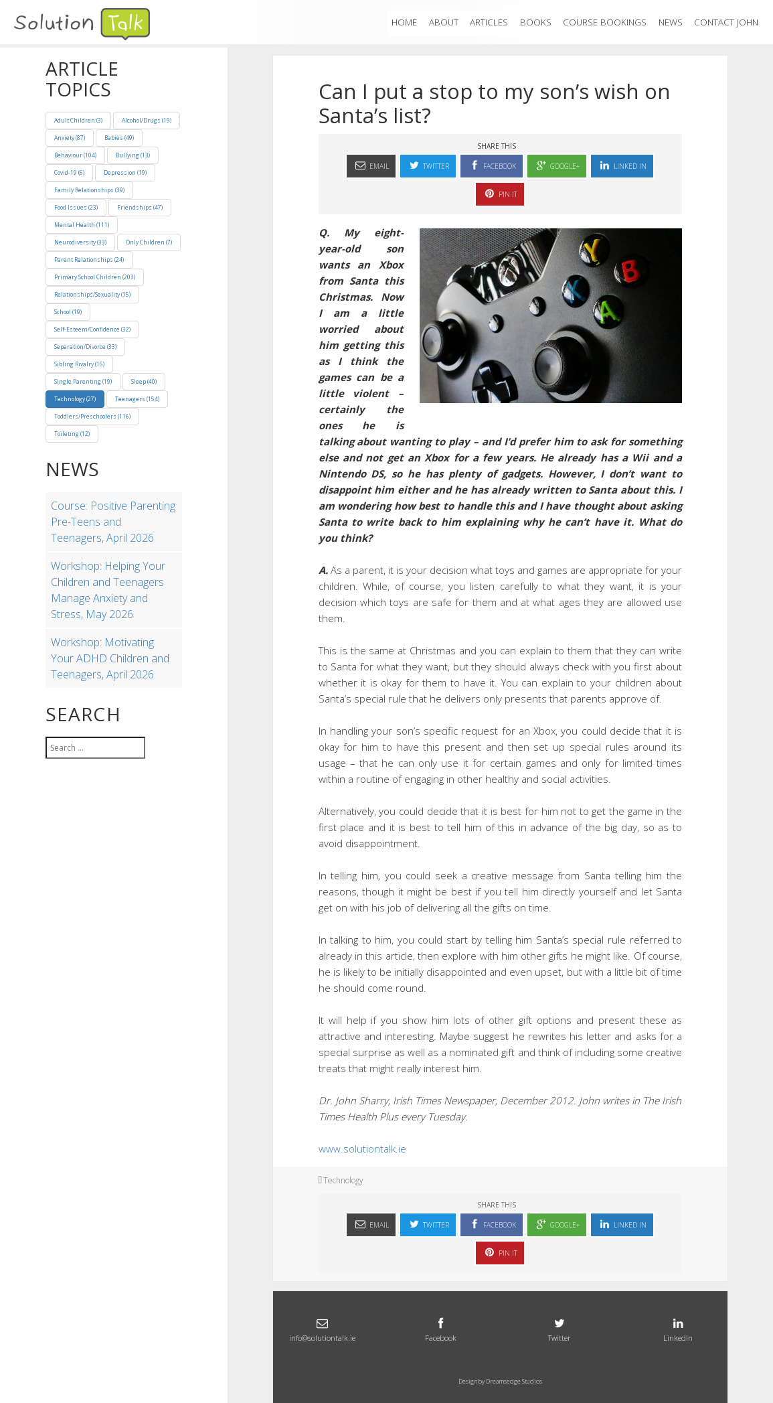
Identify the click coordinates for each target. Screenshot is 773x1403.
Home (404, 22)
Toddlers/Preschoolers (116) (92, 416)
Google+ (557, 164)
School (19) (68, 311)
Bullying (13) (133, 155)
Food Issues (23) (76, 207)
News (671, 22)
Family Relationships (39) (89, 190)
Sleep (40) (144, 381)
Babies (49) (119, 137)
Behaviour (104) (75, 155)
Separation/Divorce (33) (85, 346)
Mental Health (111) (81, 224)
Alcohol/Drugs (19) (146, 120)
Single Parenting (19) (83, 381)
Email (371, 164)
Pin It (500, 193)
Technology (343, 1180)
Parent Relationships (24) (89, 259)
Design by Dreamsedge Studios (500, 1381)
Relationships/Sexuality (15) (92, 294)
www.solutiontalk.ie (362, 1148)
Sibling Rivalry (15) (79, 364)
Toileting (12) (72, 433)
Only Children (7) (149, 242)
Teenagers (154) (137, 398)
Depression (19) (125, 172)
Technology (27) (75, 398)
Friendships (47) (140, 207)
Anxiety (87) (69, 137)
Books (535, 22)
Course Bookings (605, 22)
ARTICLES (489, 22)
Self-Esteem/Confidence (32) (92, 329)
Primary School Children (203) (94, 277)
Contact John (726, 22)
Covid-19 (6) (69, 172)
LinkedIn (678, 1328)
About (443, 22)
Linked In (622, 164)
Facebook (491, 164)
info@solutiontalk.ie (322, 1328)
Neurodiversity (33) (80, 242)
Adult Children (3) (78, 120)
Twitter (428, 164)
